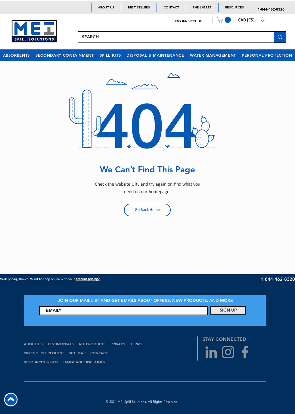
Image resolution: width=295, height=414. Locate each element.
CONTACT (99, 352)
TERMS (136, 343)
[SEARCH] (171, 37)
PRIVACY (118, 343)
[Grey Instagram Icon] (228, 352)
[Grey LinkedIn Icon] (211, 352)
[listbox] (251, 20)
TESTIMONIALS (61, 343)
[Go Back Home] (147, 210)
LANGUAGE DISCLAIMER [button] (84, 361)
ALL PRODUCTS (93, 343)
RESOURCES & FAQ (41, 361)
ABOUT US (33, 343)
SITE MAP (77, 352)
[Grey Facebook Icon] (245, 352)
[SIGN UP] (228, 310)
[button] (223, 20)
